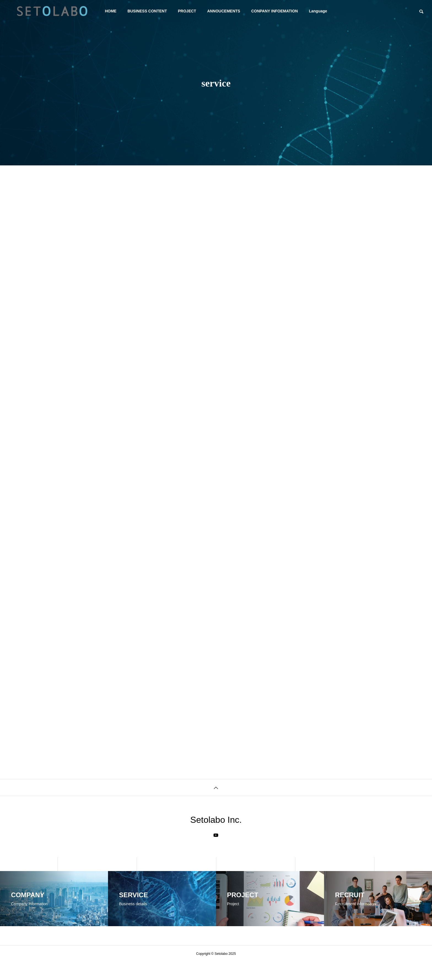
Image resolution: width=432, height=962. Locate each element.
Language (318, 11)
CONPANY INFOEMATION (274, 11)
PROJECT (187, 11)
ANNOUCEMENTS (223, 11)
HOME (111, 11)
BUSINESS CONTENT (147, 11)
